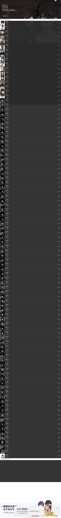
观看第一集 (5, 16)
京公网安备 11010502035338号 (30, 517)
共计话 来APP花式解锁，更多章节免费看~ (6, 19)
